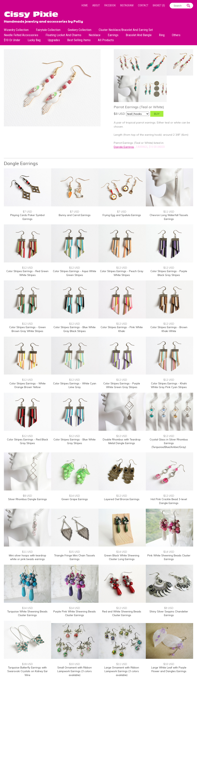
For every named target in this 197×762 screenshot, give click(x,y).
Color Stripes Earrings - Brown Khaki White (168, 329)
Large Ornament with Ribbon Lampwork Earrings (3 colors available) (121, 671)
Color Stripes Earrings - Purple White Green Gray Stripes (121, 385)
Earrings (113, 35)
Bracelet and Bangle (139, 35)
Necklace (94, 35)
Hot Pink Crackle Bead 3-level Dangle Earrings (169, 501)
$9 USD (168, 608)
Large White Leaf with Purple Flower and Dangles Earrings (168, 669)
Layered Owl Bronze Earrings (121, 499)
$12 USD (27, 267)
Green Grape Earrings (74, 499)
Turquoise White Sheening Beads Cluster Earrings (27, 613)
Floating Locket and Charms (63, 35)
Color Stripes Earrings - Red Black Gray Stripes (27, 441)
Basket (159, 5)
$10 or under (12, 40)
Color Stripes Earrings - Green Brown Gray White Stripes (27, 329)
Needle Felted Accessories (21, 35)
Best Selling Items (79, 40)
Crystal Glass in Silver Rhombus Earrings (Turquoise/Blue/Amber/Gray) (169, 443)
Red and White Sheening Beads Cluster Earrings (121, 613)
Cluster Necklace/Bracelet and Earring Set (126, 30)
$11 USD (168, 211)
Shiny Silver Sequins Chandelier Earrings (168, 613)
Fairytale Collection (48, 30)
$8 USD (27, 495)
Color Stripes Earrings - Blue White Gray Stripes (74, 441)
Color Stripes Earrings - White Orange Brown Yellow (27, 385)
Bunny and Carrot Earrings (75, 215)
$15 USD (74, 551)
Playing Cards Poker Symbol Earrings (27, 217)
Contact (143, 5)
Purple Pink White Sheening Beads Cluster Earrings (74, 613)
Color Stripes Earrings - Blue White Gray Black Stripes (74, 329)
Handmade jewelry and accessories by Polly (43, 21)
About (96, 5)
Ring (162, 35)
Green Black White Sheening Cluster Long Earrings (121, 557)
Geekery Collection (79, 30)
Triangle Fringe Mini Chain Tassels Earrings (74, 557)
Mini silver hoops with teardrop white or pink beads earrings (27, 557)
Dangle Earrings (124, 147)
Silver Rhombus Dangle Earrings (27, 499)
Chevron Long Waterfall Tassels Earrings (169, 217)
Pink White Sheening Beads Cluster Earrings (168, 557)
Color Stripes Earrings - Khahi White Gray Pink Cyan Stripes (169, 385)
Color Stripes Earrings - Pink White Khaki (122, 329)
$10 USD (74, 664)
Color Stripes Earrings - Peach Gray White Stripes (121, 273)
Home (85, 5)
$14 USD (74, 495)
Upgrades (54, 40)
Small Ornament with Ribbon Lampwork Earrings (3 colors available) (74, 671)
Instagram (126, 5)
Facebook (110, 5)
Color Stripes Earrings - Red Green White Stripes (27, 273)
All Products (106, 40)
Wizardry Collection (16, 30)
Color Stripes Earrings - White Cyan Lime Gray (74, 385)
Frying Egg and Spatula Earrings (122, 215)
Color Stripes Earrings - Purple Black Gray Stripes (168, 273)
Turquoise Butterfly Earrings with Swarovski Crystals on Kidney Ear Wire (27, 671)
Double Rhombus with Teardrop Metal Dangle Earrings (122, 441)
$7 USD (27, 211)
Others (176, 35)
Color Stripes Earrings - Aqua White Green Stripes (74, 273)
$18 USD (27, 664)
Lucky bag (34, 40)
